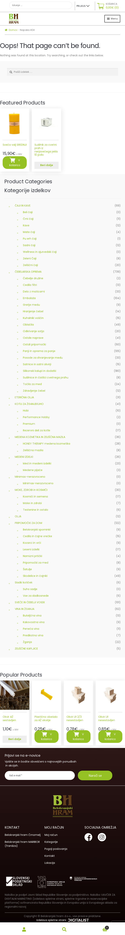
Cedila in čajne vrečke (37, 536)
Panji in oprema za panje (39, 351)
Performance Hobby (36, 417)
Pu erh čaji (30, 239)
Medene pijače (32, 470)
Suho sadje (30, 589)
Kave (26, 225)
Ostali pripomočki (34, 344)
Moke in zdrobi (32, 503)
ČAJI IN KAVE (22, 205)
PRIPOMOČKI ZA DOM (28, 523)
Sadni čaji (29, 245)
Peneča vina (31, 629)
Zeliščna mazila (33, 450)
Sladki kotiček (23, 582)
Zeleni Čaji (29, 258)
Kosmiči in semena (35, 496)
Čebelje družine (33, 278)
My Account (24, 929)
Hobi (26, 410)
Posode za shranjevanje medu (43, 358)
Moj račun (51, 835)
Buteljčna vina (32, 615)
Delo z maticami (34, 291)
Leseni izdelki (31, 549)
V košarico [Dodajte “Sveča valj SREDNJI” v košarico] (14, 163)
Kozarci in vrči (32, 543)
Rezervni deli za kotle (36, 430)
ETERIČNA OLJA (24, 397)
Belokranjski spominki (36, 529)
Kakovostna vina (34, 622)
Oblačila (28, 324)
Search (64, 929)
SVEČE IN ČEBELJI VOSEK (30, 602)
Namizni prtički (32, 556)
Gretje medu (31, 305)
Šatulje (27, 569)
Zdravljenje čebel (34, 391)
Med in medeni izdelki (37, 463)
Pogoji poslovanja (56, 849)
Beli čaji (28, 212)
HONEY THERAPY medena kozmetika (46, 443)
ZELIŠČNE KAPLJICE (26, 648)
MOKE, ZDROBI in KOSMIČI (31, 490)
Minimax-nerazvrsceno (30, 477)
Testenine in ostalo (35, 510)
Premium (29, 424)
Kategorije (51, 842)
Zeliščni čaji (30, 265)
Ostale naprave (33, 338)
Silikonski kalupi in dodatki (39, 371)
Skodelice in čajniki (35, 576)
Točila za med (32, 384)
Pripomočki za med (35, 563)
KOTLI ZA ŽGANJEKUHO (29, 404)
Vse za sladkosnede (36, 596)
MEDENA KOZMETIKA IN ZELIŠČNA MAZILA (40, 437)
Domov (13, 30)
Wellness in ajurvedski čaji (40, 252)
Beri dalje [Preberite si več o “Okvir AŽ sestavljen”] (14, 739)
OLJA (18, 516)
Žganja (27, 642)
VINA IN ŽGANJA (24, 609)
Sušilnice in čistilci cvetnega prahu (45, 377)
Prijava (81, 6)
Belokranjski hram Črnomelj (23, 835)
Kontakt (50, 856)
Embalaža (29, 298)
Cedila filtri (30, 285)
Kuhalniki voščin (33, 318)
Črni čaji (28, 219)
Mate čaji (29, 232)
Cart (97, 927)
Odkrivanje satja (33, 331)
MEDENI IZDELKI (24, 457)
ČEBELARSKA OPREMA (28, 272)
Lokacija (50, 863)
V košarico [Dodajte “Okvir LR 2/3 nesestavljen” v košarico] (78, 736)
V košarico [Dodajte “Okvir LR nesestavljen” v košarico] (110, 736)
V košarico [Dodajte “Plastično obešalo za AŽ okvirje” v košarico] (46, 736)
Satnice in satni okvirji (37, 364)
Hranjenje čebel (33, 311)
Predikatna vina (33, 635)
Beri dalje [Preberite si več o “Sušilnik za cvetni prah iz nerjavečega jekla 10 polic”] (46, 165)
